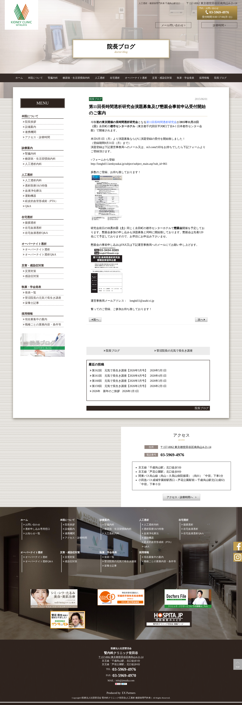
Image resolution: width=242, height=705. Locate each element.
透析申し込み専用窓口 (37, 529)
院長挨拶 (30, 121)
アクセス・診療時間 (37, 137)
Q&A (28, 206)
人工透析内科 (33, 164)
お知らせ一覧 (32, 533)
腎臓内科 (53, 77)
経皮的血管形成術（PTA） (41, 201)
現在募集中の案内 (36, 319)
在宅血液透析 (33, 227)
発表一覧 (30, 292)
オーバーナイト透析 (34, 243)
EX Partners (128, 692)
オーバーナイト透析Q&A (40, 254)
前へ (95, 319)
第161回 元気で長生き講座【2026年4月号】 (120, 375)
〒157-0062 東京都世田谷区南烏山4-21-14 (186, 446)
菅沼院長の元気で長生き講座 (43, 297)
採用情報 (27, 313)
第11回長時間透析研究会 (161, 122)
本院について (30, 116)
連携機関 (30, 132)
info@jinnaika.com (125, 680)
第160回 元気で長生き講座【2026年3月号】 (120, 380)
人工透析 (27, 174)
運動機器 (30, 195)
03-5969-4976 (172, 454)
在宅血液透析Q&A (36, 232)
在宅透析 (27, 217)
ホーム (19, 77)
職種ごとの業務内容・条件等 (43, 324)
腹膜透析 (30, 222)
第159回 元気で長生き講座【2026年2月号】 (120, 386)
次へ (201, 319)
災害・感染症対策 (33, 265)
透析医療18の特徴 (36, 185)
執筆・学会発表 (31, 287)
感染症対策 (32, 276)
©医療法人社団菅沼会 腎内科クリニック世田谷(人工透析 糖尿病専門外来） (116, 698)
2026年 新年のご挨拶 (106, 391)
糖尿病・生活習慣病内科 (76, 77)
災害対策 (30, 271)
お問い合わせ (32, 524)
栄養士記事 (32, 302)
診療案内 (27, 148)
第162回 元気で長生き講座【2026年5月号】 (120, 370)
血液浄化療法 (33, 190)
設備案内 (30, 126)
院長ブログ (220, 77)
